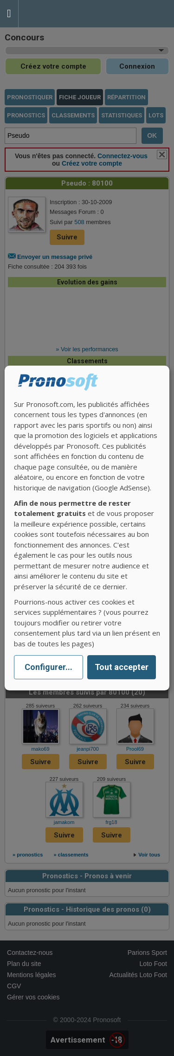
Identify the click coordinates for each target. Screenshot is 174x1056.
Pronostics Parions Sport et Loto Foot (60, 13)
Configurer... (48, 667)
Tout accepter (121, 667)
